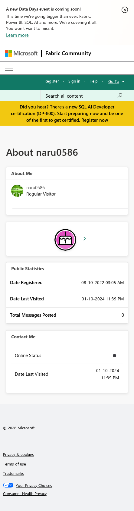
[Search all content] (84, 96)
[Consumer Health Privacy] (67, 494)
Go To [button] (113, 81)
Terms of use (14, 463)
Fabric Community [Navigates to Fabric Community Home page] (68, 53)
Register (51, 80)
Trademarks (13, 473)
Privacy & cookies (18, 454)
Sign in (74, 80)
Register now (94, 120)
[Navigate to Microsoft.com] (21, 53)
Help (94, 80)
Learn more (17, 35)
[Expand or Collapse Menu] (9, 68)
